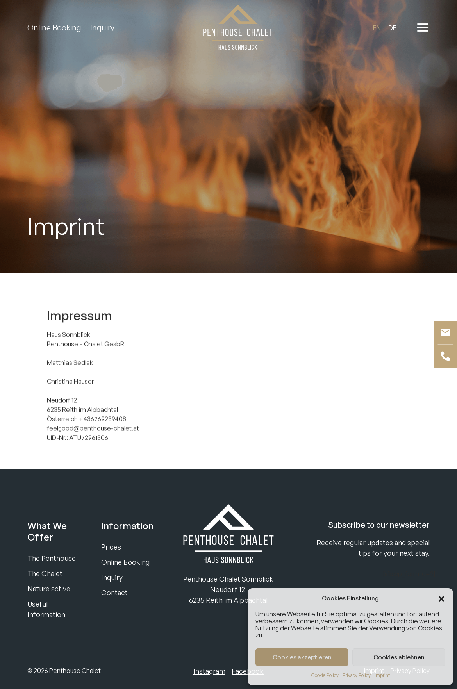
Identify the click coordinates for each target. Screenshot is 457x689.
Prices (111, 547)
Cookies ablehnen (399, 657)
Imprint (382, 675)
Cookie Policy (325, 675)
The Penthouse (51, 558)
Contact (114, 592)
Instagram (209, 671)
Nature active (48, 588)
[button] (441, 598)
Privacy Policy (357, 675)
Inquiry (102, 27)
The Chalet (44, 573)
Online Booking (54, 27)
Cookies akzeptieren (302, 657)
